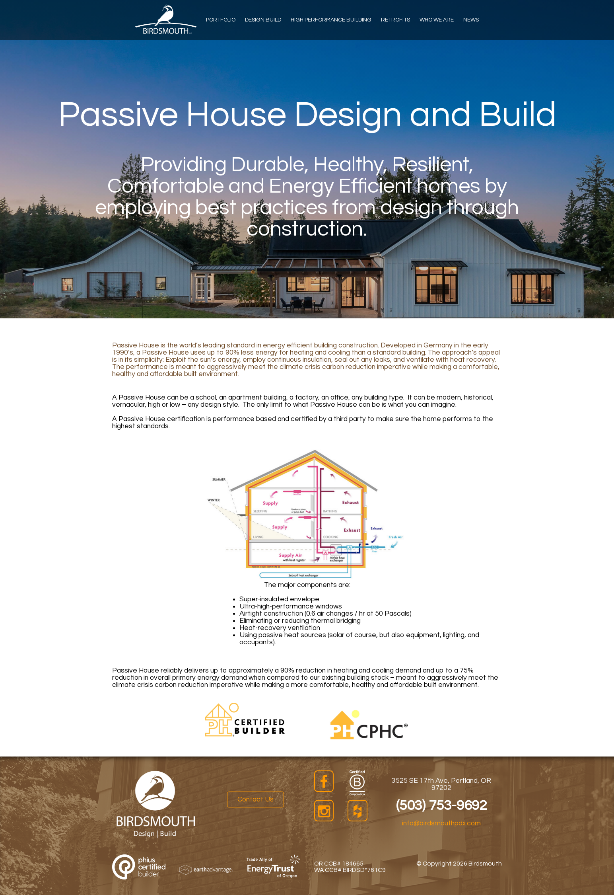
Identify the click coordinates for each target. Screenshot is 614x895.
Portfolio (220, 20)
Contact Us (255, 799)
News (471, 20)
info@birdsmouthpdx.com (441, 823)
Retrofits (395, 20)
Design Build (263, 20)
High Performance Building (331, 20)
